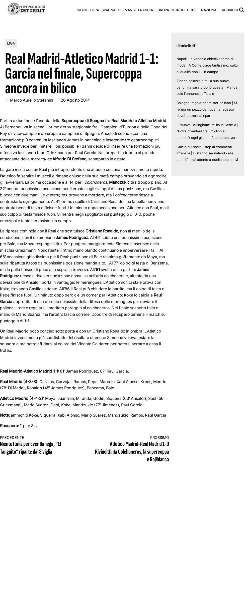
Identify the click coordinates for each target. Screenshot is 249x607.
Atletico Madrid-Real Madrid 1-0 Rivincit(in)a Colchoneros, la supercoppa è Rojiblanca (131, 449)
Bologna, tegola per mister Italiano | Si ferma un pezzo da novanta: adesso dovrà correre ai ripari (207, 109)
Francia (145, 10)
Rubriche (230, 10)
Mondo (178, 10)
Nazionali (210, 10)
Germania (127, 10)
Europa (162, 10)
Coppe (193, 10)
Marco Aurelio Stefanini (31, 100)
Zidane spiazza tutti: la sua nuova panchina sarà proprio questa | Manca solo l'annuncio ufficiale (207, 87)
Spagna (108, 10)
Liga (11, 43)
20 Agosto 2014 (75, 100)
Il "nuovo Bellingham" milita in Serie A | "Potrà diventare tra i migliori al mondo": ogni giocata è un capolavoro (207, 131)
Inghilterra (88, 10)
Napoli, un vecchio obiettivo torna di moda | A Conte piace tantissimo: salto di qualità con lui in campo (207, 65)
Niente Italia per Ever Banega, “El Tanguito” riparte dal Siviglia (38, 445)
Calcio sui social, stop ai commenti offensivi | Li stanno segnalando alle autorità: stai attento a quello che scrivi (207, 153)
